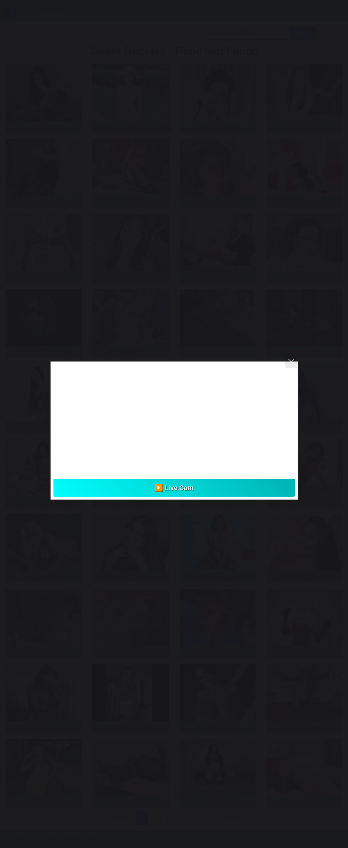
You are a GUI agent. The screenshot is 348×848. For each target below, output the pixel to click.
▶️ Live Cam (173, 488)
